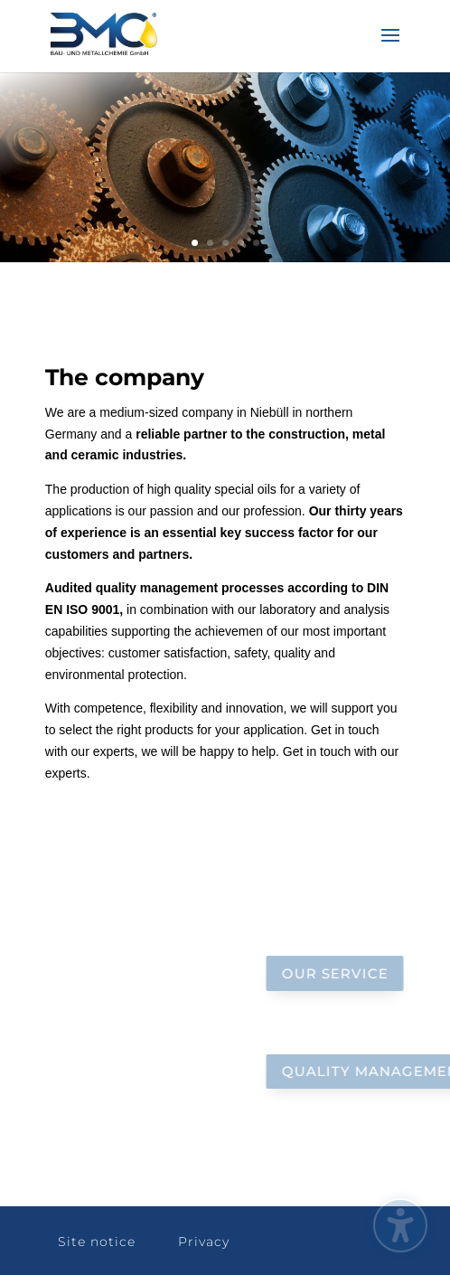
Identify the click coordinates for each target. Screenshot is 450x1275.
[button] (390, 47)
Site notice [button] (97, 1241)
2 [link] (210, 243)
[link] (104, 35)
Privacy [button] (204, 1241)
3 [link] (225, 243)
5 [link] (256, 243)
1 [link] (195, 243)
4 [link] (241, 243)
